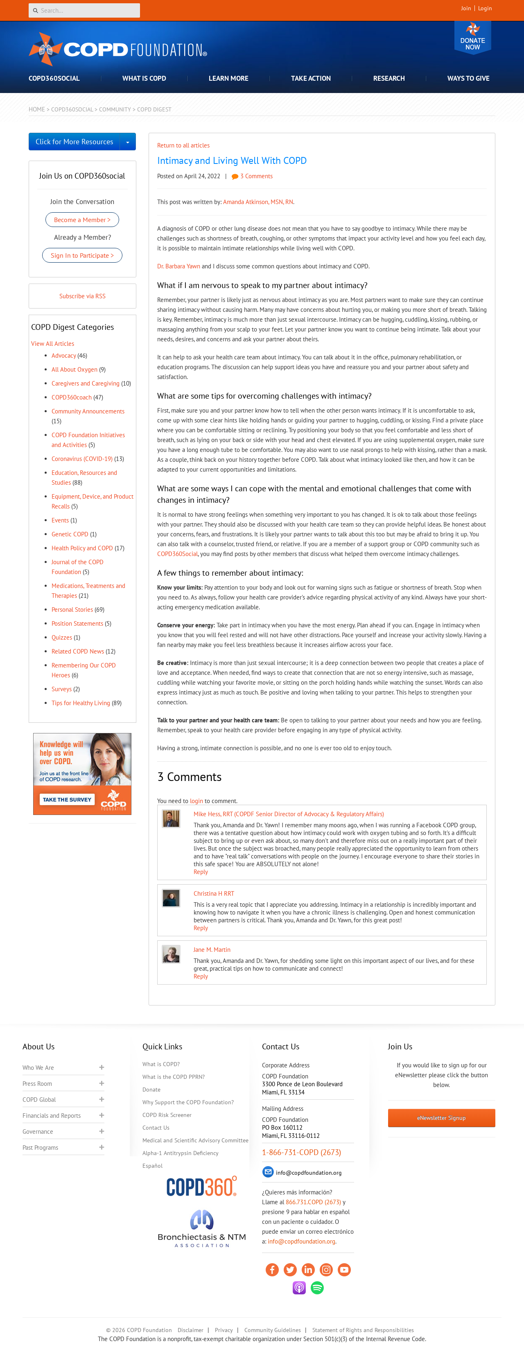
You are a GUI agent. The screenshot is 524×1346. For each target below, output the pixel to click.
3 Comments (252, 176)
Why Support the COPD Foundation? (188, 1102)
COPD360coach (72, 397)
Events (60, 520)
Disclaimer (190, 1330)
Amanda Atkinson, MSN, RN (258, 202)
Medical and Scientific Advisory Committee (195, 1140)
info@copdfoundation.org (301, 1241)
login (196, 801)
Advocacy (64, 355)
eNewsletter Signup (441, 1117)
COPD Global (39, 1099)
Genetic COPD (70, 534)
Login (485, 8)
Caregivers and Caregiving (86, 383)
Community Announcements (88, 411)
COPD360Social (177, 554)
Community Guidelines (272, 1330)
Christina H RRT (214, 893)
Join (466, 8)
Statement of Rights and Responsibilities (363, 1330)
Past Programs (40, 1147)
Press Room (37, 1083)
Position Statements (77, 623)
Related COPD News (78, 651)
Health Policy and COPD (82, 548)
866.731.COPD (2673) (313, 1202)
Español (152, 1165)
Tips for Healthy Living (81, 703)
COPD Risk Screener (167, 1115)
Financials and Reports (52, 1115)
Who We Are (38, 1067)
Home (37, 109)
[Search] (84, 10)
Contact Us (155, 1127)
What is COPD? (161, 1064)
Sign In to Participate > (82, 255)
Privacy (224, 1330)
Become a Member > (82, 220)
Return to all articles (183, 145)
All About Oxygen (74, 369)
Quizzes (62, 637)
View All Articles (52, 343)
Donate (472, 38)
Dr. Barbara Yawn (178, 266)
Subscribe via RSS (82, 296)
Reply (201, 872)
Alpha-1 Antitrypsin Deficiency (180, 1153)
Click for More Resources (74, 141)
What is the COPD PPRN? (173, 1076)
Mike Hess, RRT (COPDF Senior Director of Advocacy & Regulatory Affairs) (289, 814)
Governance (38, 1131)
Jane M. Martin (212, 949)
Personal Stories (72, 609)
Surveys (62, 689)
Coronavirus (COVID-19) (82, 459)
